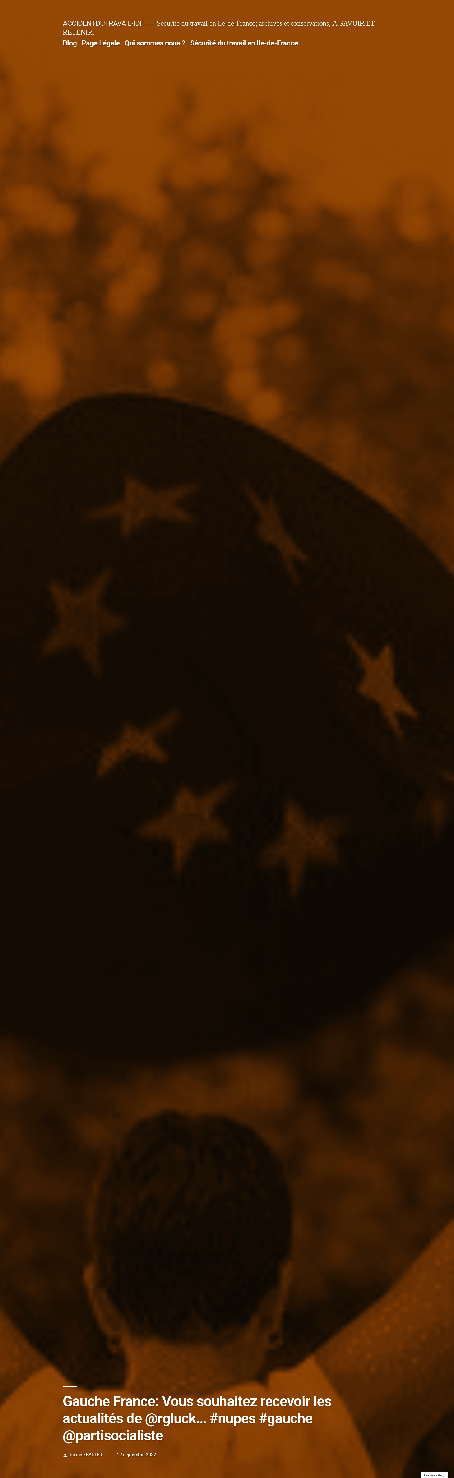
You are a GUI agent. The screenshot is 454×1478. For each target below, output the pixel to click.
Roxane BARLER (86, 1454)
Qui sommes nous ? (155, 43)
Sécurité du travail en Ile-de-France (244, 43)
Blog (70, 43)
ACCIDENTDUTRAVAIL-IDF (103, 23)
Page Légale (101, 43)
